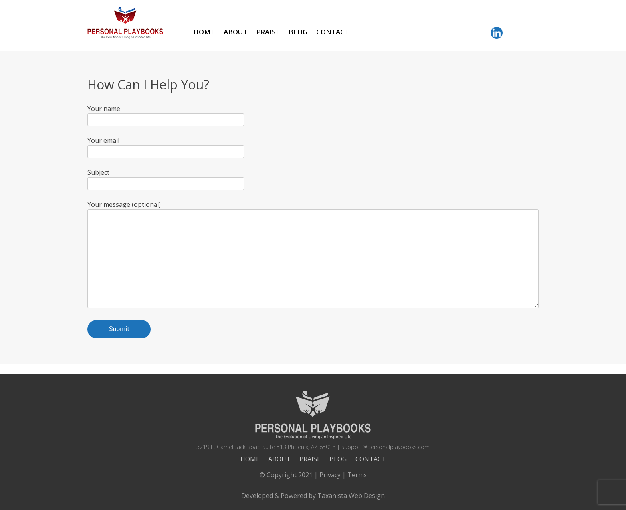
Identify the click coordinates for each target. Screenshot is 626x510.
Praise (268, 31)
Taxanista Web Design (351, 495)
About (236, 31)
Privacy (330, 474)
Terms (357, 474)
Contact (332, 31)
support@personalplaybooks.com (385, 447)
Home (204, 31)
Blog (298, 31)
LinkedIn (497, 33)
